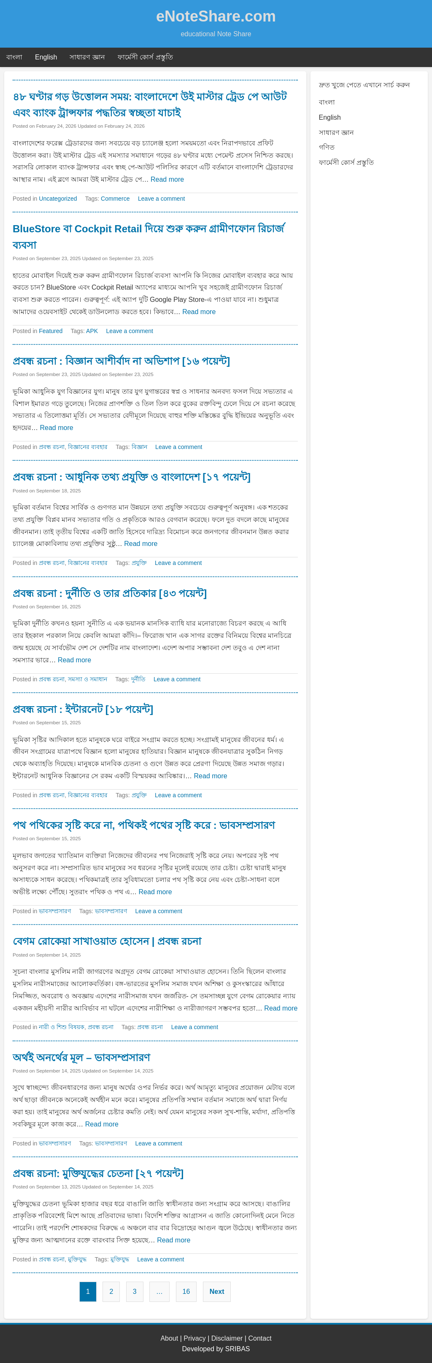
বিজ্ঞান (139, 447)
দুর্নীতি (138, 679)
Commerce (115, 198)
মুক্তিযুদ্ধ (77, 1259)
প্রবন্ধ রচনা (52, 447)
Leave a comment (161, 198)
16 (186, 1291)
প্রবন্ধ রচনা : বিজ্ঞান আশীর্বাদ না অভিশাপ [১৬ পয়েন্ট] (121, 361)
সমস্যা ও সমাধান (87, 679)
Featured (50, 331)
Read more (167, 179)
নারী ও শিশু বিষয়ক (61, 1027)
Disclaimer (227, 1338)
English (46, 57)
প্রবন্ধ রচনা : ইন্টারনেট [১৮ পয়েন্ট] (83, 709)
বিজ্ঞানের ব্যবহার (88, 447)
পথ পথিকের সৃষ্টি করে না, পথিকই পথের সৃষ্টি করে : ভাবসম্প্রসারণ (144, 825)
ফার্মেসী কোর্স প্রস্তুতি (145, 57)
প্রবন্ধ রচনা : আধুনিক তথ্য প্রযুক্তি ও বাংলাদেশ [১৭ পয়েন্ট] (132, 477)
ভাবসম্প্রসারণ (55, 911)
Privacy (194, 1338)
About (169, 1338)
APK (92, 331)
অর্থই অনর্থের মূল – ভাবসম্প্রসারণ (81, 1057)
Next (217, 1291)
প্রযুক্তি (139, 562)
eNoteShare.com (216, 16)
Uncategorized (58, 198)
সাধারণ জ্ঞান (87, 57)
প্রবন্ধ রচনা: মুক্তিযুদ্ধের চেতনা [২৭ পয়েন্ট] (98, 1173)
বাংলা (14, 57)
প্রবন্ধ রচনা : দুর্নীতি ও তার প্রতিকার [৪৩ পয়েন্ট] (110, 593)
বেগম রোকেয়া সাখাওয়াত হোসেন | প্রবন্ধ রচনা (107, 941)
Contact (259, 1338)
